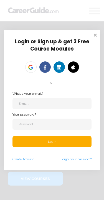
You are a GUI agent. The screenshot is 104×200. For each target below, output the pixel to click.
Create (17, 159)
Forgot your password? (76, 159)
